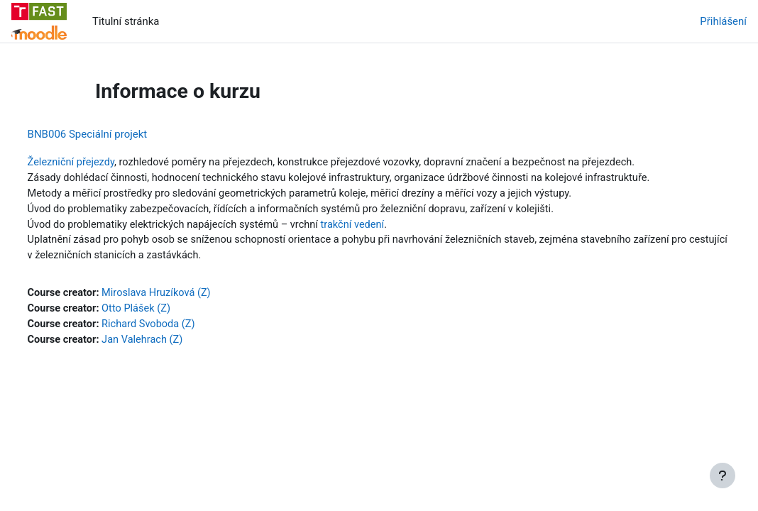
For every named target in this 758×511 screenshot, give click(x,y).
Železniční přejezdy (98, 162)
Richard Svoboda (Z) (178, 328)
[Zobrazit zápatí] (722, 475)
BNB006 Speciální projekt (114, 134)
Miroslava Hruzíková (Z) (186, 296)
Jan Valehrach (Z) (171, 343)
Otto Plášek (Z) (165, 311)
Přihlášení (723, 21)
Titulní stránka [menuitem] (125, 21)
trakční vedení (387, 226)
